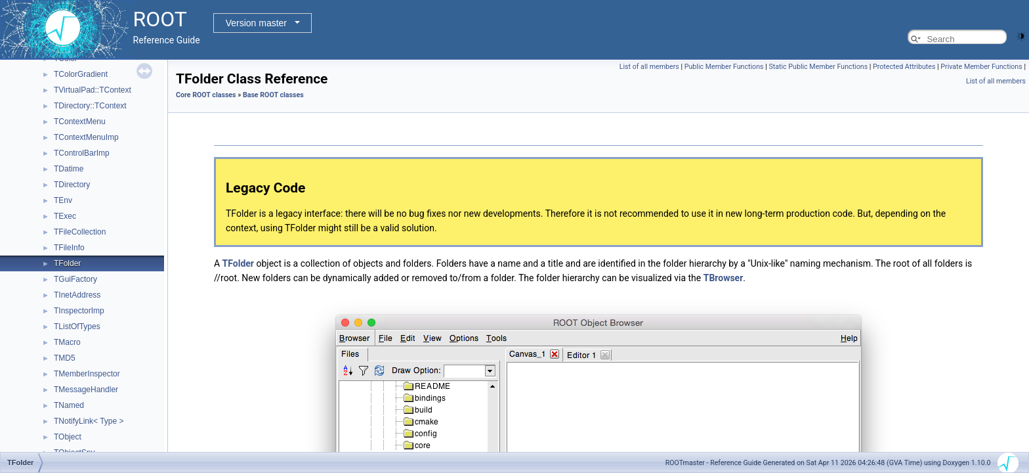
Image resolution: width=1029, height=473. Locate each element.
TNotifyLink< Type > (89, 421)
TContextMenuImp (86, 137)
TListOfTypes (77, 326)
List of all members (649, 66)
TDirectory (72, 184)
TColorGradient (81, 74)
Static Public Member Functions (818, 66)
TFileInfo (69, 247)
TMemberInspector (87, 373)
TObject (67, 436)
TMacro (67, 342)
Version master (256, 23)
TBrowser (724, 278)
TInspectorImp (79, 310)
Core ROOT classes (206, 95)
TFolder (67, 263)
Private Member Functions (981, 66)
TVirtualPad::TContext (92, 90)
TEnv (63, 200)
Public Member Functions (724, 66)
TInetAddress (77, 295)
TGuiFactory (75, 279)
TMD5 (64, 358)
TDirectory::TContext (90, 105)
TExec (65, 216)
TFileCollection (80, 231)
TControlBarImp (82, 153)
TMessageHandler (86, 389)
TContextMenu (80, 121)
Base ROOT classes (273, 95)
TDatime (68, 168)
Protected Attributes (904, 66)
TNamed (69, 405)
